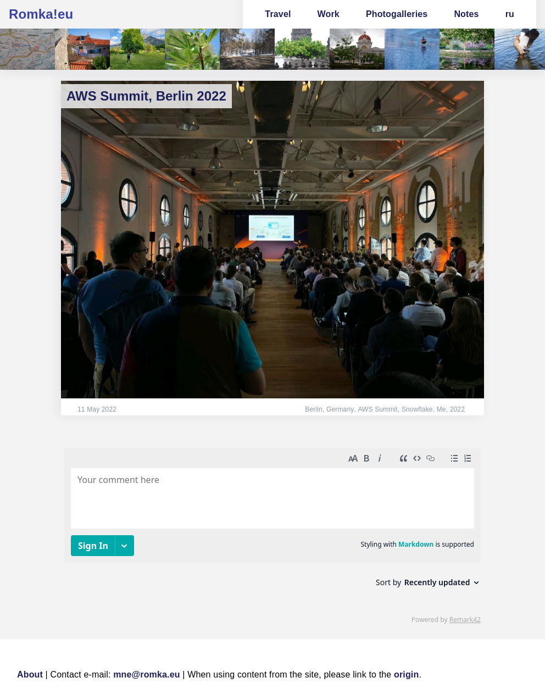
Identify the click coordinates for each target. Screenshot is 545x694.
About (30, 674)
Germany (340, 409)
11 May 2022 (96, 409)
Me (441, 409)
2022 (457, 409)
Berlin (315, 409)
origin (406, 674)
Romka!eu (41, 14)
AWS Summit (378, 409)
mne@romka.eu (146, 674)
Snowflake (417, 409)
